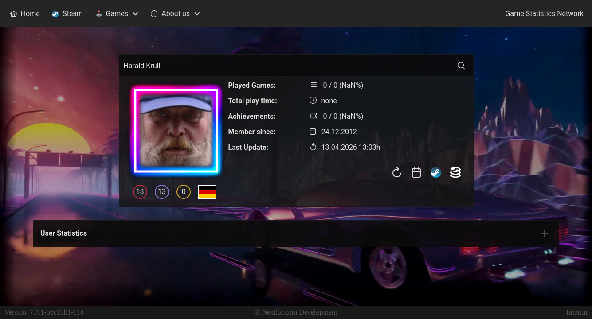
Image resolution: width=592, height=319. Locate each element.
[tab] (544, 233)
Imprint (577, 312)
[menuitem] (25, 13)
